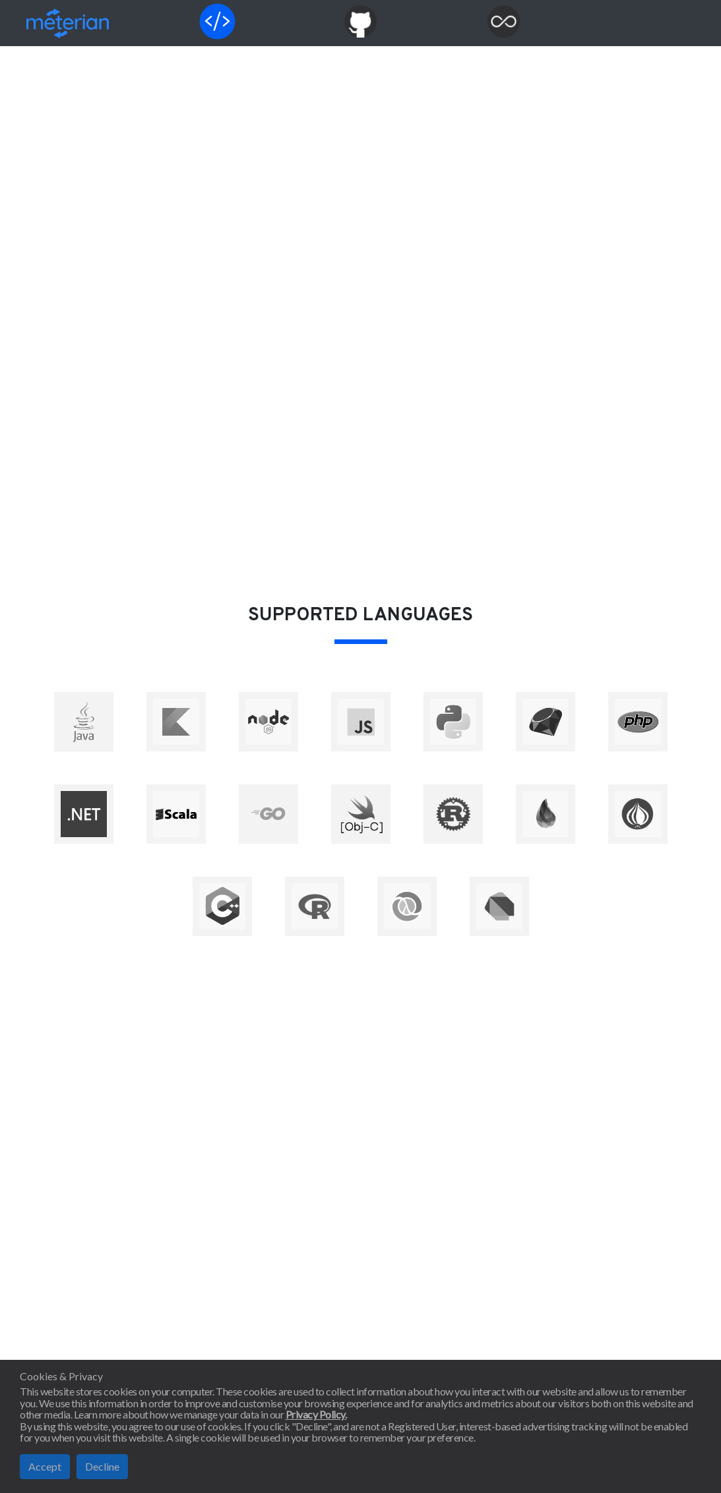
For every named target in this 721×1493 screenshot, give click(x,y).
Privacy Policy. (316, 1414)
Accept (44, 1466)
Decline (102, 1466)
